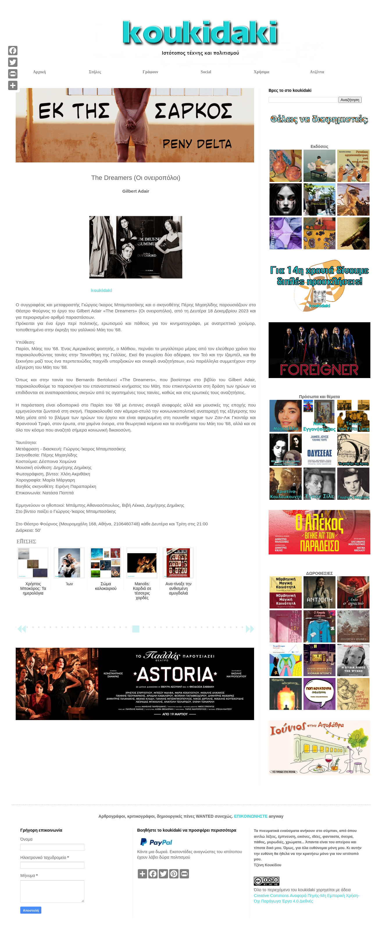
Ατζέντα (317, 72)
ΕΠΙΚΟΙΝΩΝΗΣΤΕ (251, 816)
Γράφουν (150, 72)
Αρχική (39, 72)
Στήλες (95, 72)
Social (206, 72)
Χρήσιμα (261, 72)
